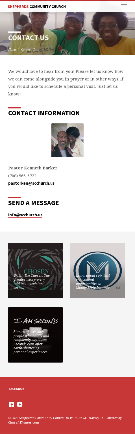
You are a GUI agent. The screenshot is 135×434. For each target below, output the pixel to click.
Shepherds (37, 6)
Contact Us (28, 49)
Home (12, 49)
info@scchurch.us (25, 214)
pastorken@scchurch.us (31, 183)
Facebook (16, 389)
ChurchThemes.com (23, 422)
